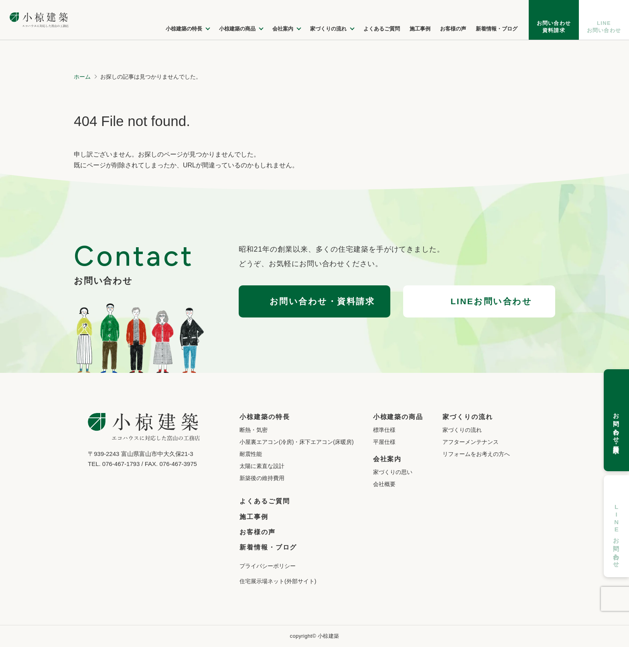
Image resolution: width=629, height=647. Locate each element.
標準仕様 (384, 430)
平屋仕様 (384, 442)
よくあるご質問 (264, 501)
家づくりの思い (392, 472)
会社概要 (384, 484)
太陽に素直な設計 (261, 466)
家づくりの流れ (462, 430)
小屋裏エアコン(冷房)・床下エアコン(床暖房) (296, 442)
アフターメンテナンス (470, 442)
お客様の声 (257, 532)
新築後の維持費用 (261, 478)
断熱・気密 (253, 430)
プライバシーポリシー (267, 566)
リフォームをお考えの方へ (476, 454)
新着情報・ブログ (268, 547)
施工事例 (253, 516)
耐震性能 (250, 454)
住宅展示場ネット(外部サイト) (277, 581)
